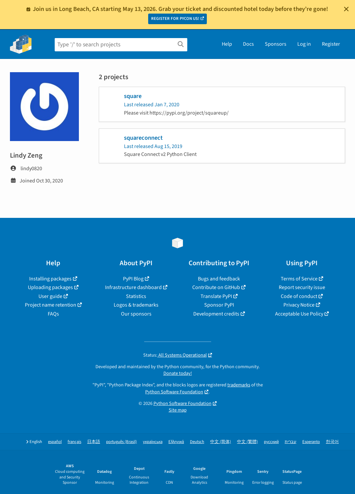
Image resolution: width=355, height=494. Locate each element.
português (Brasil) (121, 442)
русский (271, 442)
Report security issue (302, 287)
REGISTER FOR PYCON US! (175, 19)
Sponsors (275, 44)
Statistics (136, 296)
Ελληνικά (176, 442)
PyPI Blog (133, 278)
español (55, 442)
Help (227, 44)
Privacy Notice (299, 305)
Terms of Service (299, 278)
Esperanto (311, 442)
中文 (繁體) (247, 442)
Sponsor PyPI (219, 305)
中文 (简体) (220, 442)
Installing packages (50, 278)
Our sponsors (136, 314)
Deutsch (197, 442)
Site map (178, 410)
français (74, 442)
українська (152, 442)
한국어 (332, 442)
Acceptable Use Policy (299, 314)
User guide (50, 296)
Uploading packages (50, 287)
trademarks (238, 384)
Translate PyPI (216, 296)
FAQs (53, 314)
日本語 (93, 442)
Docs (248, 44)
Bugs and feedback (219, 278)
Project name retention (50, 305)
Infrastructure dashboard (133, 287)
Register (331, 44)
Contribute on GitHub (216, 287)
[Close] (346, 9)
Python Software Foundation (174, 391)
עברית (290, 442)
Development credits (216, 314)
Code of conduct (299, 296)
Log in (304, 44)
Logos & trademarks (136, 305)
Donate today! (177, 373)
